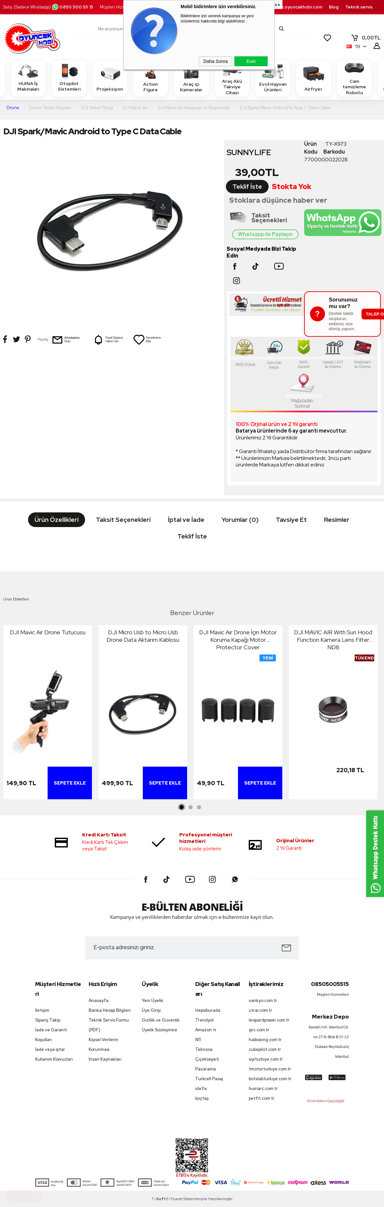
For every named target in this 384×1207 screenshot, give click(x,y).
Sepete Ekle (70, 783)
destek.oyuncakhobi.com (295, 7)
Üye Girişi (151, 1010)
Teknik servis (359, 7)
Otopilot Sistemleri (69, 78)
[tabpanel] (47, 713)
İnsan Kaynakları (105, 1059)
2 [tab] (190, 807)
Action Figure (150, 78)
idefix (201, 1088)
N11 (198, 1039)
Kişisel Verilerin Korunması (103, 1044)
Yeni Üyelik (152, 1000)
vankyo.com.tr (263, 1000)
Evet (251, 61)
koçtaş (202, 1098)
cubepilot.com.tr (265, 1049)
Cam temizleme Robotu (354, 78)
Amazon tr (205, 1030)
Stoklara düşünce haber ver (278, 200)
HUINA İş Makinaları (28, 78)
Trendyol (204, 1020)
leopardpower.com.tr (269, 1020)
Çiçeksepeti (207, 1059)
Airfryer (313, 78)
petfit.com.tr (261, 1098)
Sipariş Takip (47, 1020)
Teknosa (204, 1049)
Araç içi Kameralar (191, 78)
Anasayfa (99, 1000)
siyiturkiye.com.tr (266, 1059)
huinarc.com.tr (263, 1088)
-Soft (158, 1198)
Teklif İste (247, 187)
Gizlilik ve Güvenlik (161, 1020)
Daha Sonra (215, 61)
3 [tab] (199, 807)
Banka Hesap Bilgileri (110, 1010)
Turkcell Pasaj (209, 1079)
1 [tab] (182, 807)
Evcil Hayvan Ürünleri (273, 78)
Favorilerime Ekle (147, 340)
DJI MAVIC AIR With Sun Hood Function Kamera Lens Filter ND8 (333, 639)
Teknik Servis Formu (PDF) (109, 1025)
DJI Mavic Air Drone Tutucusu (47, 632)
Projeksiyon (109, 78)
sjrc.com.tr (259, 1030)
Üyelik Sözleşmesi (159, 1030)
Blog (334, 7)
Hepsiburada (207, 1010)
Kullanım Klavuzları (54, 1059)
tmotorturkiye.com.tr (270, 1069)
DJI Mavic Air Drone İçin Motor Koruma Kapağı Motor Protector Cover (238, 639)
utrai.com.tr (260, 1010)
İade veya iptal (50, 1049)
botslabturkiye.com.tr (270, 1079)
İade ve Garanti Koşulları (51, 1034)
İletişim (42, 1010)
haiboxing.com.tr (265, 1039)
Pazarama (205, 1069)
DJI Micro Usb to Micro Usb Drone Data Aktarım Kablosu (143, 635)
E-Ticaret (174, 1198)
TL (366, 38)
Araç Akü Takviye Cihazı (232, 78)
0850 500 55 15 (72, 7)
